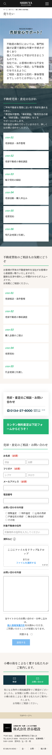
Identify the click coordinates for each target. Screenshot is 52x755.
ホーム (5, 9)
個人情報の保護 (45, 748)
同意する (26, 634)
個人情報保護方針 (16, 625)
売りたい (11, 9)
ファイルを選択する (26, 562)
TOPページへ (26, 715)
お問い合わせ (33, 748)
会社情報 (24, 748)
